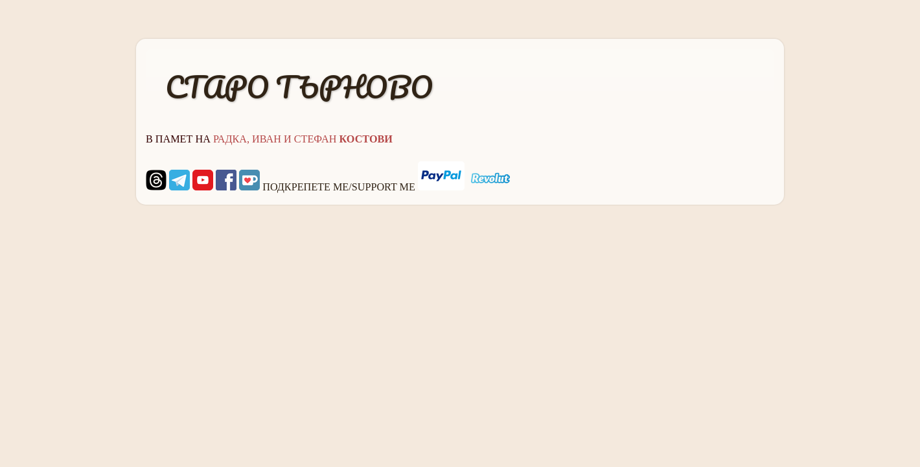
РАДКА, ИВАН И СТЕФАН (303, 139)
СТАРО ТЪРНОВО (299, 87)
